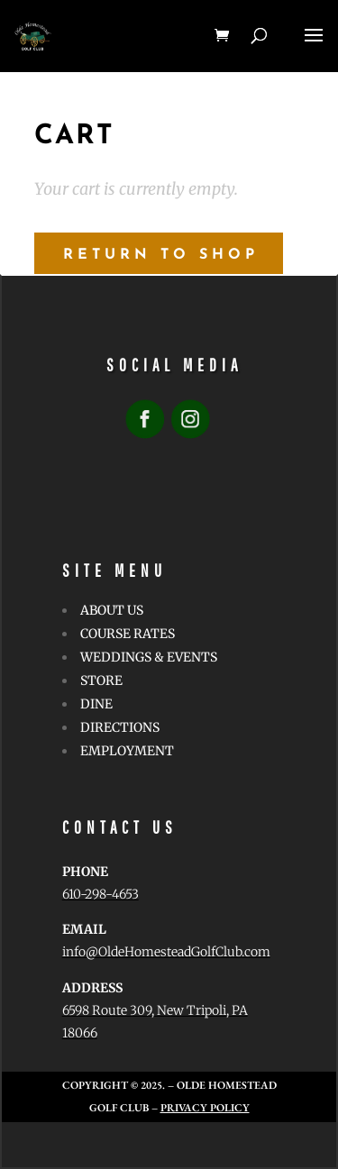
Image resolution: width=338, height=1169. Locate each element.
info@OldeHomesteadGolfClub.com (166, 952)
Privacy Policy (205, 1108)
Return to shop (161, 255)
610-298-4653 (100, 894)
